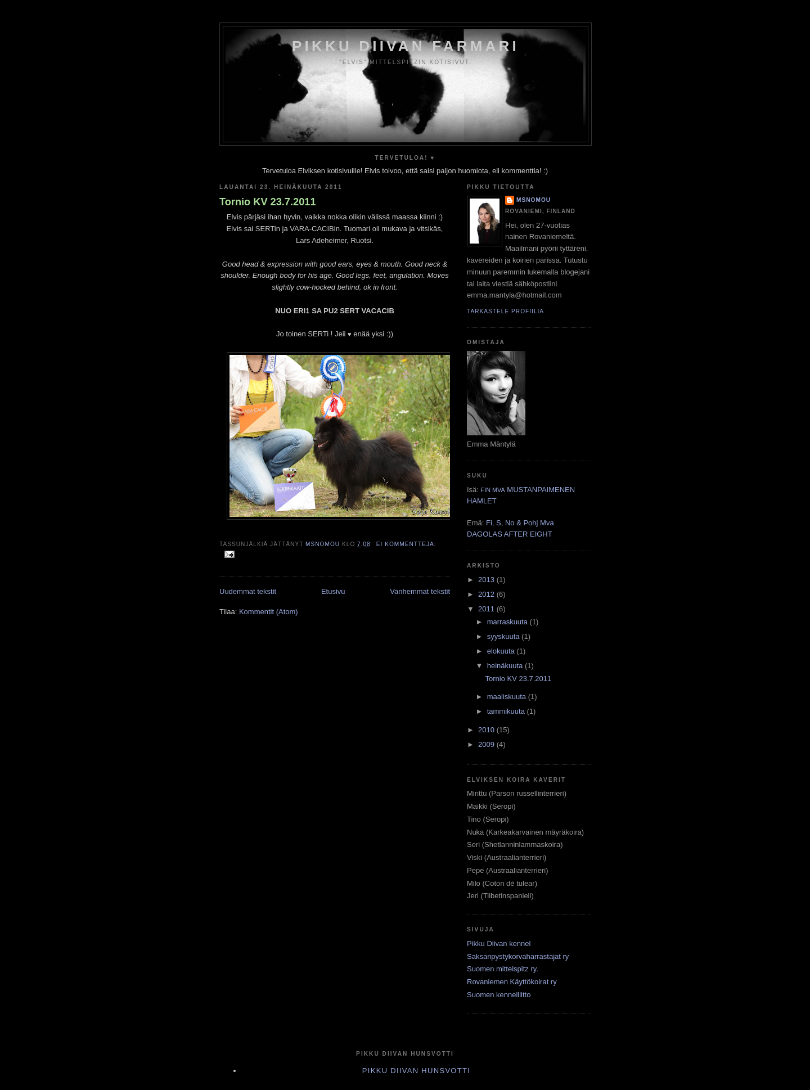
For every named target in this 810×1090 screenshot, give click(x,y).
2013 (487, 579)
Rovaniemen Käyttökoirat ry (512, 982)
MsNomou (533, 200)
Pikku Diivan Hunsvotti (416, 1070)
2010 (487, 730)
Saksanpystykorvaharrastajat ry (518, 956)
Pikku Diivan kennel (498, 943)
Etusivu (333, 591)
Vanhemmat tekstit (420, 591)
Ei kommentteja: (406, 544)
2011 (487, 609)
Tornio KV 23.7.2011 (267, 202)
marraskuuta (508, 622)
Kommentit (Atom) (268, 611)
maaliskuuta (507, 696)
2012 (487, 594)
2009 (487, 744)
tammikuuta (507, 711)
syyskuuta (504, 636)
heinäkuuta (506, 665)
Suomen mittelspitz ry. (502, 969)
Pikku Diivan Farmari (405, 46)
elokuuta (502, 651)
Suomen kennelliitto (498, 994)
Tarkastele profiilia (505, 311)
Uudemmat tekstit (247, 591)
